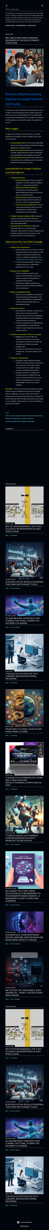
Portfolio (31, 25)
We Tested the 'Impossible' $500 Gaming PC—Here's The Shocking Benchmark (24, 992)
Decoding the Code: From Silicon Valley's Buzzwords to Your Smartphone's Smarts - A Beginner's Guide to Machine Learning (23, 896)
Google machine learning (21, 415)
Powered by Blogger (24, 1222)
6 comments (13, 735)
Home (7, 25)
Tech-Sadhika (12, 9)
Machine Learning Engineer (13, 418)
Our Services (21, 25)
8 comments (13, 535)
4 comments (13, 789)
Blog (13, 25)
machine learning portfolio (13, 421)
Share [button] (7, 413)
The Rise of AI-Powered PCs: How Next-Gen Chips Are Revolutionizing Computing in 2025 (23, 781)
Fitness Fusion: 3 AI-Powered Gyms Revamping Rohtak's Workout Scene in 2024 (21, 838)
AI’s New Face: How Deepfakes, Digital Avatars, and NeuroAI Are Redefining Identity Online (24, 937)
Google (12, 415)
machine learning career (36, 415)
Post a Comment (15, 588)
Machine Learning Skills (28, 421)
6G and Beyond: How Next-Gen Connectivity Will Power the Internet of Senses (22, 620)
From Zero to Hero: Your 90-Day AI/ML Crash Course (23, 730)
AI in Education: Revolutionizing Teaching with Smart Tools (24, 583)
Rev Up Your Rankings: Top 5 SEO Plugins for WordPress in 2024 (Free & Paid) (23, 529)
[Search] (42, 5)
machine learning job (27, 418)
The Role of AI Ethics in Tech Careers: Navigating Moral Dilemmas (21, 676)
